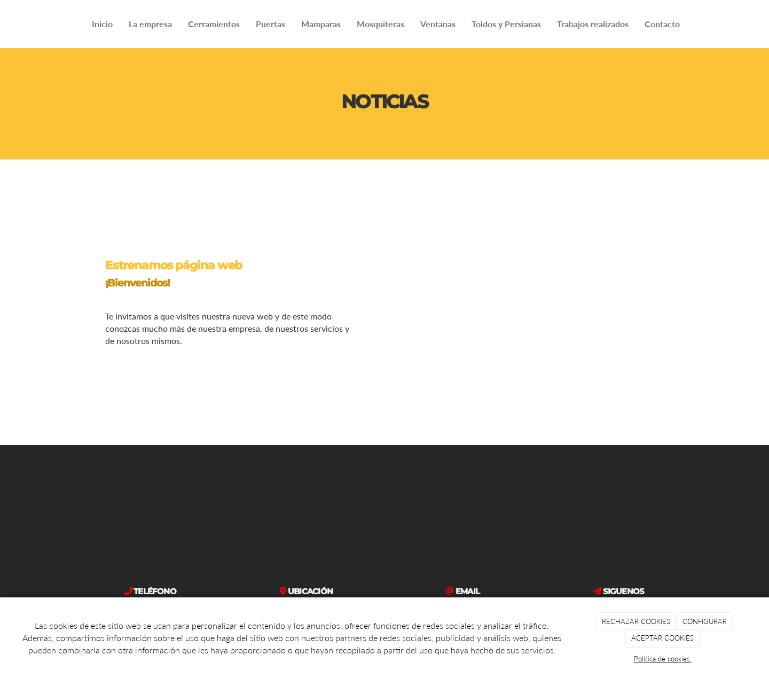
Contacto (662, 24)
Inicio (102, 24)
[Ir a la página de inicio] (5, 24)
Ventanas (438, 24)
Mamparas (321, 24)
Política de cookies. (663, 658)
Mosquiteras (380, 24)
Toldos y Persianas (506, 24)
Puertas (270, 24)
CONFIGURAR (704, 621)
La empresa (150, 24)
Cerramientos (214, 24)
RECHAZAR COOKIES (636, 621)
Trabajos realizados (593, 24)
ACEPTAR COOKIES (662, 638)
